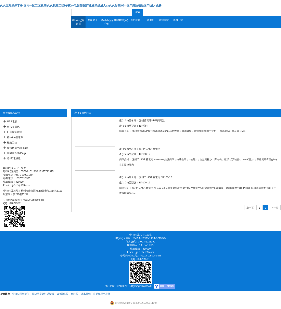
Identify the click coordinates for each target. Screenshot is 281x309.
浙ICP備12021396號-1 (117, 286)
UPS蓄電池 (13, 126)
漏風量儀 (86, 293)
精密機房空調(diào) (17, 147)
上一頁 (250, 207)
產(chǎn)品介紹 (107, 22)
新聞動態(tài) (121, 20)
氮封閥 (74, 293)
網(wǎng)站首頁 (78, 22)
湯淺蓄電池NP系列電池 (152, 120)
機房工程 (12, 142)
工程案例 (149, 20)
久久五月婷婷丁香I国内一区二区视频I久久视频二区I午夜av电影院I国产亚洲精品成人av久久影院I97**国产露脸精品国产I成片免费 (81, 5)
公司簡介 (93, 20)
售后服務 (135, 20)
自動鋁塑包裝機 (101, 293)
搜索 (137, 12)
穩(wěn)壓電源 (15, 137)
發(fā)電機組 (14, 158)
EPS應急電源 (14, 132)
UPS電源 (12, 121)
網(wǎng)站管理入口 (141, 286)
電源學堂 (164, 20)
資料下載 (178, 20)
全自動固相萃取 (20, 293)
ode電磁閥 (62, 293)
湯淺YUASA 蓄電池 (149, 149)
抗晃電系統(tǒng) (16, 153)
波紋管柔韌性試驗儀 (43, 293)
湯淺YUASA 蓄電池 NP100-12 (155, 177)
